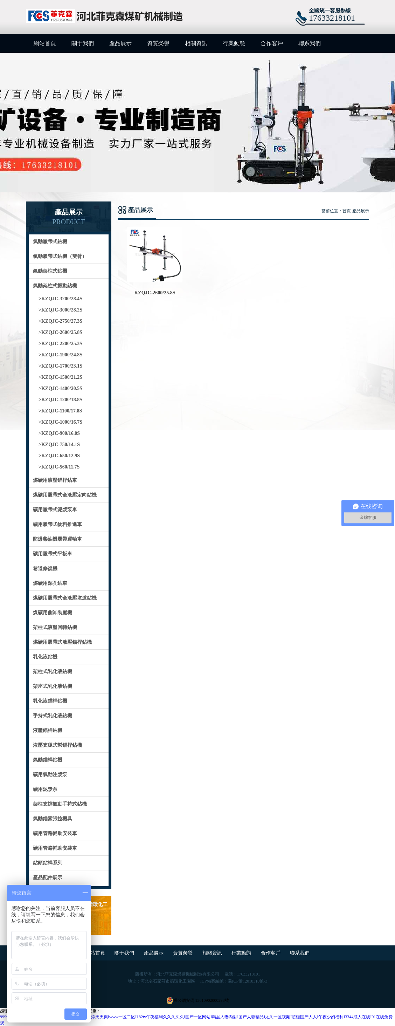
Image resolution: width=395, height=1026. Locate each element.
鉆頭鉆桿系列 (47, 863)
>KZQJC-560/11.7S (59, 467)
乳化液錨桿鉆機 (50, 701)
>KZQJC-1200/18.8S (60, 399)
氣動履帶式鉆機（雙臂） (60, 256)
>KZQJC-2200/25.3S (60, 343)
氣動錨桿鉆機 (47, 759)
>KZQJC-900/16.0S (59, 433)
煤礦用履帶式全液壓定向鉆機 (65, 495)
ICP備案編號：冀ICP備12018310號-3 (233, 981)
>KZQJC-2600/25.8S (60, 332)
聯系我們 (309, 43)
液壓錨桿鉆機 (47, 730)
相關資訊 (196, 43)
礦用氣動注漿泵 (50, 774)
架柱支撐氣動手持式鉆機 (60, 804)
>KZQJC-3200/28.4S (60, 298)
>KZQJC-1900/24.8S (60, 354)
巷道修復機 (45, 568)
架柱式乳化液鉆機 (52, 671)
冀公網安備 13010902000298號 (197, 1000)
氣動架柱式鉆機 (50, 271)
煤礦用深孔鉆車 (50, 583)
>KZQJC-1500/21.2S (60, 377)
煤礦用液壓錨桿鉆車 (55, 480)
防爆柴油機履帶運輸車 (57, 539)
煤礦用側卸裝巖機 (52, 612)
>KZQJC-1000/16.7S (60, 422)
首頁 (346, 210)
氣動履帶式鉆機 (50, 241)
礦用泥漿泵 (45, 789)
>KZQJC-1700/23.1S (60, 366)
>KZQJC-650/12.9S (59, 455)
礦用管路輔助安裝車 (55, 833)
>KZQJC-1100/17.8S (60, 410)
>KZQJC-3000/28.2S (60, 310)
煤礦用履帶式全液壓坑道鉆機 (65, 598)
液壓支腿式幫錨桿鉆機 (57, 745)
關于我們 (82, 43)
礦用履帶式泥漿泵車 (55, 509)
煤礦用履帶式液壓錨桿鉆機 (62, 642)
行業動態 (234, 43)
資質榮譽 (158, 43)
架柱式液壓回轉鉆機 (55, 627)
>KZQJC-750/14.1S (59, 444)
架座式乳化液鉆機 (52, 686)
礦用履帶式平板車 (52, 553)
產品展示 (120, 43)
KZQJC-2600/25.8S (154, 292)
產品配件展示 (47, 877)
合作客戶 (272, 43)
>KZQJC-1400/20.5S (60, 388)
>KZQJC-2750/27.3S (60, 321)
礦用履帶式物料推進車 (57, 524)
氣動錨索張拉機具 (52, 818)
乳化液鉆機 (45, 656)
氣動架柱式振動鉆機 (55, 285)
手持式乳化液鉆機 (52, 715)
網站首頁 (45, 43)
